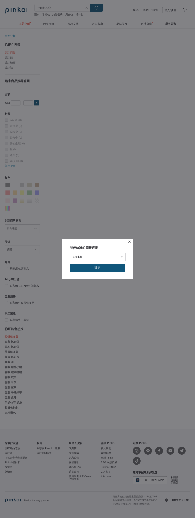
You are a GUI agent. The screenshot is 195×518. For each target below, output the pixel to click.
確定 (97, 267)
